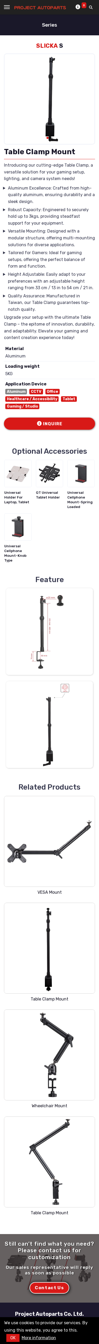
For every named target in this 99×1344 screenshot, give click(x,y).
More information (39, 1337)
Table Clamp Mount (49, 999)
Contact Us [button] (49, 1287)
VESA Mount (49, 892)
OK (13, 1337)
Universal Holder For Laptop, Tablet (16, 497)
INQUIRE (49, 423)
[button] (47, 138)
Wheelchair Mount (49, 1105)
